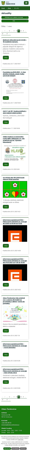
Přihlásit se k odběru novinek (16, 17)
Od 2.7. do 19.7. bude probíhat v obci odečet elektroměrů (14, 112)
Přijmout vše (7, 448)
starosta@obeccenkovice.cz (10, 425)
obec (10, 26)
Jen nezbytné (15, 448)
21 (23, 31)
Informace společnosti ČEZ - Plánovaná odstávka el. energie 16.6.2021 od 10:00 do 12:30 (15, 222)
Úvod (3, 8)
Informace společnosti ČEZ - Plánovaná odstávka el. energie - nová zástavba (15, 346)
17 (14, 31)
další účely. (21, 439)
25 (2, 34)
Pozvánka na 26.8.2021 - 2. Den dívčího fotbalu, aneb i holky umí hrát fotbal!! (14, 74)
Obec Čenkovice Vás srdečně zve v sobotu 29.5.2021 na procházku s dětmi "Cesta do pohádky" (14, 300)
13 (9, 31)
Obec (9, 8)
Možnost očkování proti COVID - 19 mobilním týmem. (15, 41)
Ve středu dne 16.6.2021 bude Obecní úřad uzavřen (13, 178)
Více (5, 58)
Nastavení (23, 448)
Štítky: (3, 26)
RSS (20, 21)
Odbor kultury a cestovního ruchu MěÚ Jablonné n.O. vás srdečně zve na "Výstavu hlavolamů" (14, 139)
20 (21, 31)
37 (7, 34)
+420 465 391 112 (6, 423)
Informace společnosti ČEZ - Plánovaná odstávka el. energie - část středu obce (15, 371)
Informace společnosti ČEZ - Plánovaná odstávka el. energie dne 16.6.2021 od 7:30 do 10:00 (15, 261)
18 (16, 31)
